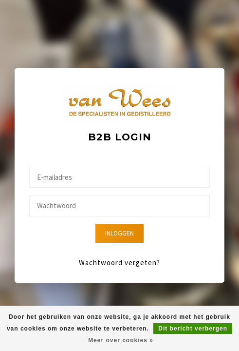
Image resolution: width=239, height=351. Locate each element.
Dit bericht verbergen (192, 328)
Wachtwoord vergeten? (119, 262)
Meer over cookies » (120, 340)
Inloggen (119, 233)
